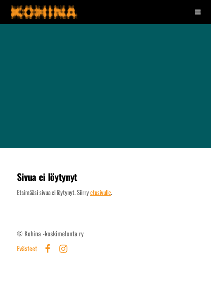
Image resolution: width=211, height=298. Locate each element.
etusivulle (100, 192)
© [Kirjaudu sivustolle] (20, 233)
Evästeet (27, 248)
